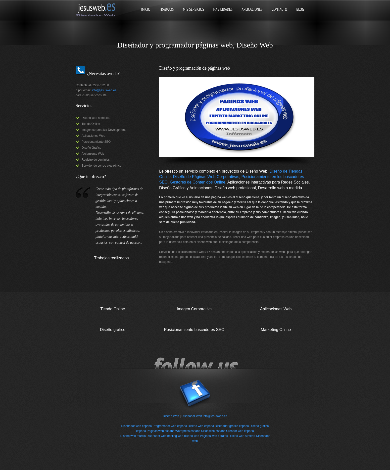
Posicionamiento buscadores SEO (194, 330)
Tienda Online (112, 309)
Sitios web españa (213, 431)
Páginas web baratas (214, 436)
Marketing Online (276, 330)
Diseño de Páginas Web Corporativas (206, 177)
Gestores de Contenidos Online (197, 182)
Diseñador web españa (136, 426)
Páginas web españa (160, 431)
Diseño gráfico (112, 330)
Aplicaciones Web (276, 309)
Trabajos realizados (111, 258)
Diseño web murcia (133, 436)
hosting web (175, 436)
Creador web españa (240, 431)
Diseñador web (156, 436)
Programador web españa (170, 426)
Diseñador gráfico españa (232, 426)
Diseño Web (171, 416)
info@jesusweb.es (104, 90)
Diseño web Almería (242, 436)
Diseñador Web (192, 416)
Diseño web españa (201, 426)
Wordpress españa (187, 431)
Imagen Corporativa (194, 309)
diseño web (191, 436)
